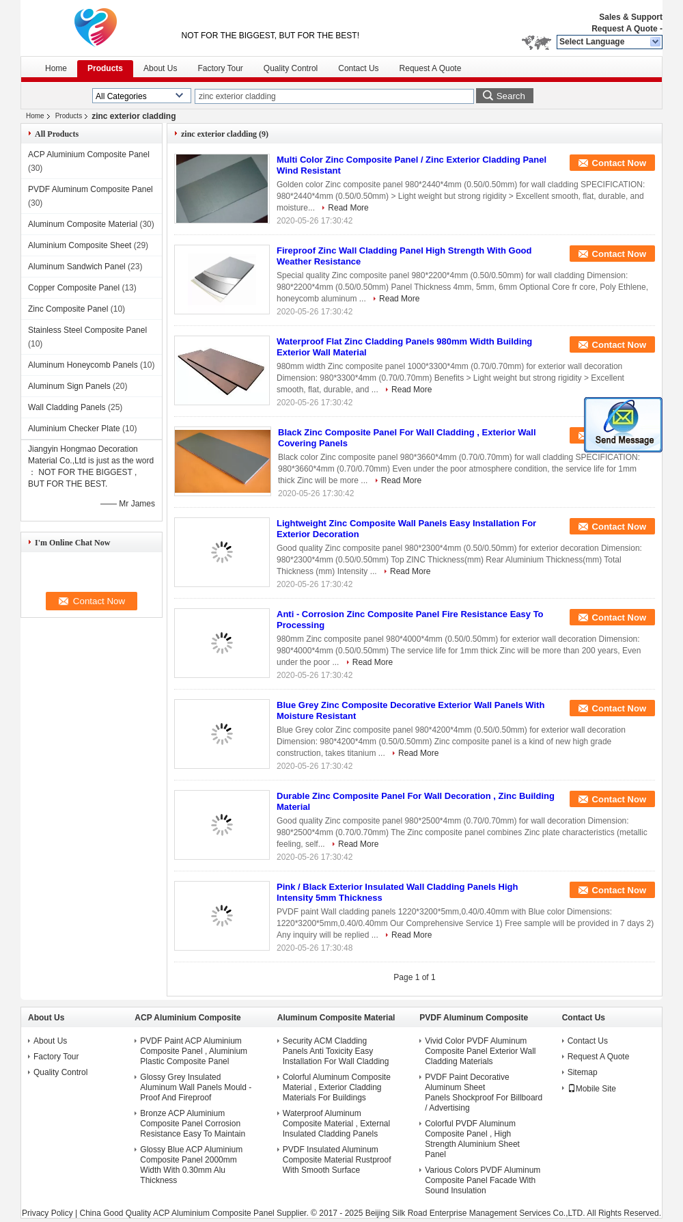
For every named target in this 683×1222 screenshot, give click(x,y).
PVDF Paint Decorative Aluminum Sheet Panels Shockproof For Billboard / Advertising (483, 1092)
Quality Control (291, 68)
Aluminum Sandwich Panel (77, 266)
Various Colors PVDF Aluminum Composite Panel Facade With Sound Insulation (482, 1180)
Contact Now (619, 163)
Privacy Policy (47, 1213)
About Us (160, 68)
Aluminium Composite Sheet (79, 245)
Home (56, 68)
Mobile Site (592, 1089)
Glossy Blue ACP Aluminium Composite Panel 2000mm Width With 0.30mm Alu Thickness (191, 1165)
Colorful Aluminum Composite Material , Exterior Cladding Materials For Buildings (337, 1087)
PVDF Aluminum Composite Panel (90, 189)
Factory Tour (219, 68)
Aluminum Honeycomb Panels (83, 365)
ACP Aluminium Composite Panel (89, 154)
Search (511, 96)
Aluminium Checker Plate (74, 428)
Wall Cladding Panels (67, 407)
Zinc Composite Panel (68, 309)
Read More (348, 208)
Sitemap (583, 1072)
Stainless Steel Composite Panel (87, 330)
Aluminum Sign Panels (69, 386)
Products (105, 68)
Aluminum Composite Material (82, 224)
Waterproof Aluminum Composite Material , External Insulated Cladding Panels (336, 1124)
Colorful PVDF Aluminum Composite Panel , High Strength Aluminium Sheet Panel (472, 1139)
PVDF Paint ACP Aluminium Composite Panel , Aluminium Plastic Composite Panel (193, 1051)
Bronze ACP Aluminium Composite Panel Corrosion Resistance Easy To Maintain (192, 1124)
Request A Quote (624, 28)
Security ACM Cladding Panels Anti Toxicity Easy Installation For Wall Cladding (336, 1051)
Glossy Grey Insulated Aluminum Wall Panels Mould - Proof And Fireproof (195, 1087)
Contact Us (358, 68)
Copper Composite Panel (74, 288)
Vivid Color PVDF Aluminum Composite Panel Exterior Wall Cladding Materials (480, 1051)
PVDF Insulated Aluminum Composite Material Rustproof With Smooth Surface (337, 1160)
